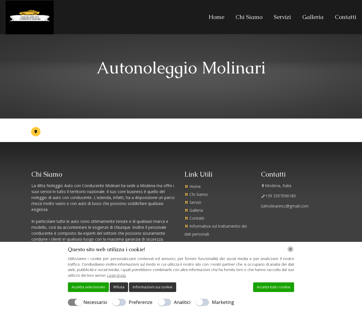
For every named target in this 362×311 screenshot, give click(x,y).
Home (195, 186)
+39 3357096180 (278, 195)
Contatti (196, 218)
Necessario (95, 302)
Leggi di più (116, 275)
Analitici (182, 302)
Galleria (196, 210)
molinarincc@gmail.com (285, 206)
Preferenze (140, 302)
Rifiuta (118, 286)
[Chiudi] (290, 249)
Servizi (195, 202)
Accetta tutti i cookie (273, 286)
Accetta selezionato (88, 286)
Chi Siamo (198, 194)
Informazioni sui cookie (153, 286)
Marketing (223, 302)
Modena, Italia (276, 185)
